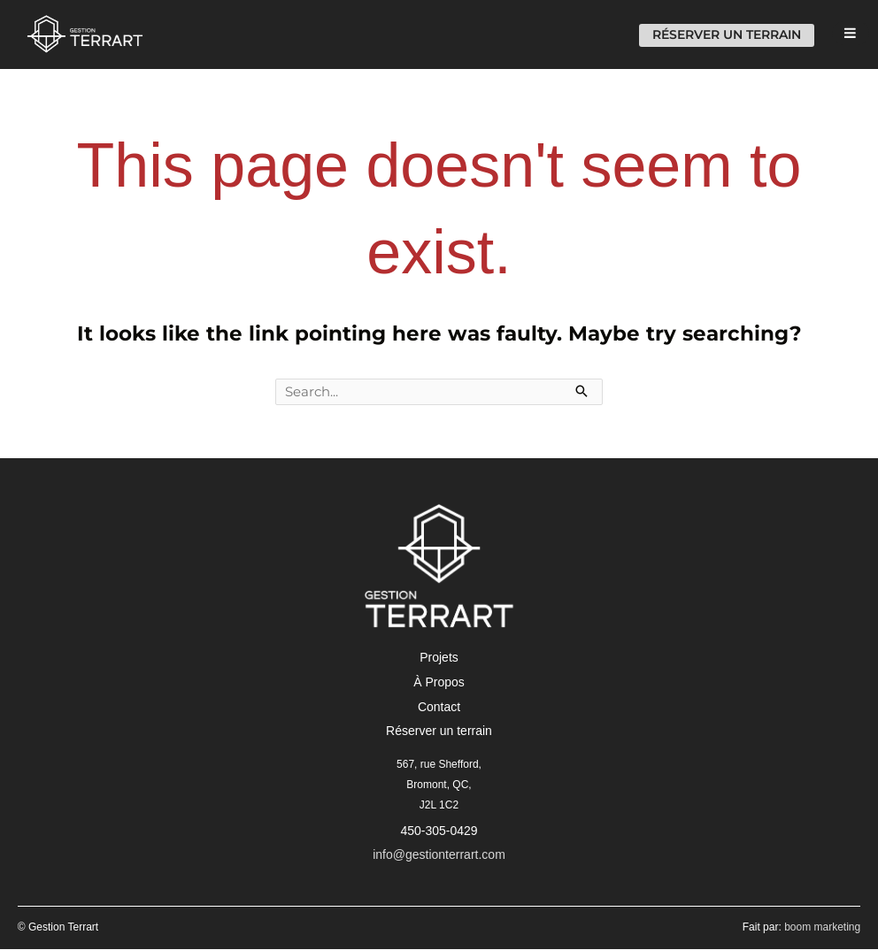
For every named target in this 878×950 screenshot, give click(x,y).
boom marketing (822, 928)
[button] (439, 658)
